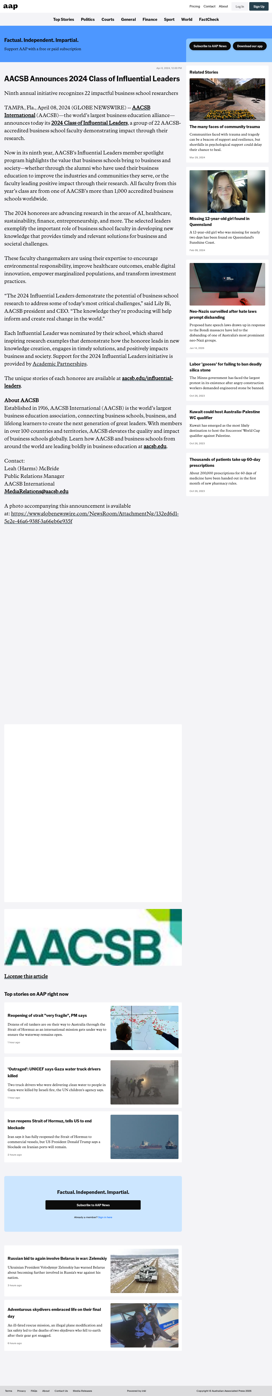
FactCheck (209, 19)
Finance (150, 19)
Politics (88, 19)
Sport (169, 19)
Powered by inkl (136, 1390)
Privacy (21, 1390)
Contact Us (61, 1390)
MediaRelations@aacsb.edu (36, 491)
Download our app (249, 46)
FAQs (34, 1390)
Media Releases (82, 1390)
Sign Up (259, 6)
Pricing (195, 6)
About (223, 6)
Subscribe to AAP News (210, 46)
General (128, 19)
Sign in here (105, 1217)
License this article (26, 976)
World (186, 19)
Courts (108, 19)
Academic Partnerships (59, 363)
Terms (8, 1390)
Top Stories (63, 19)
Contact (209, 6)
